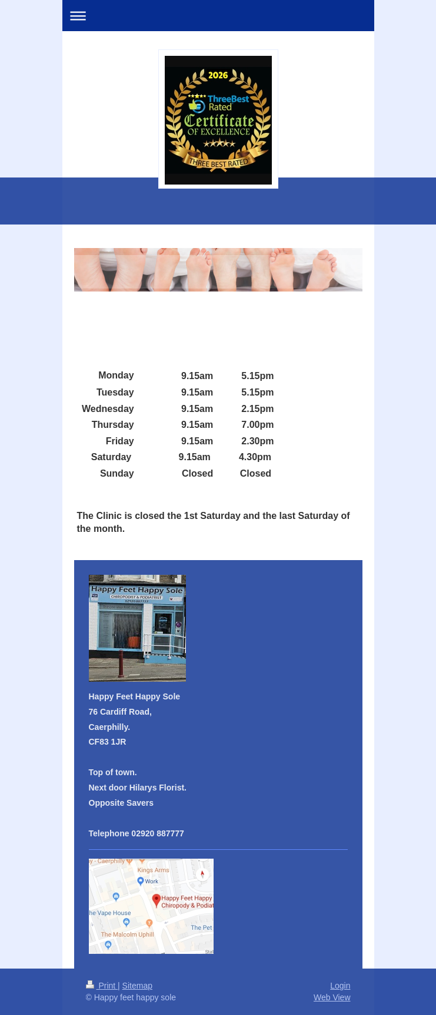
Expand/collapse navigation (218, 15)
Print (102, 985)
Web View (332, 997)
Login (340, 985)
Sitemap (137, 985)
